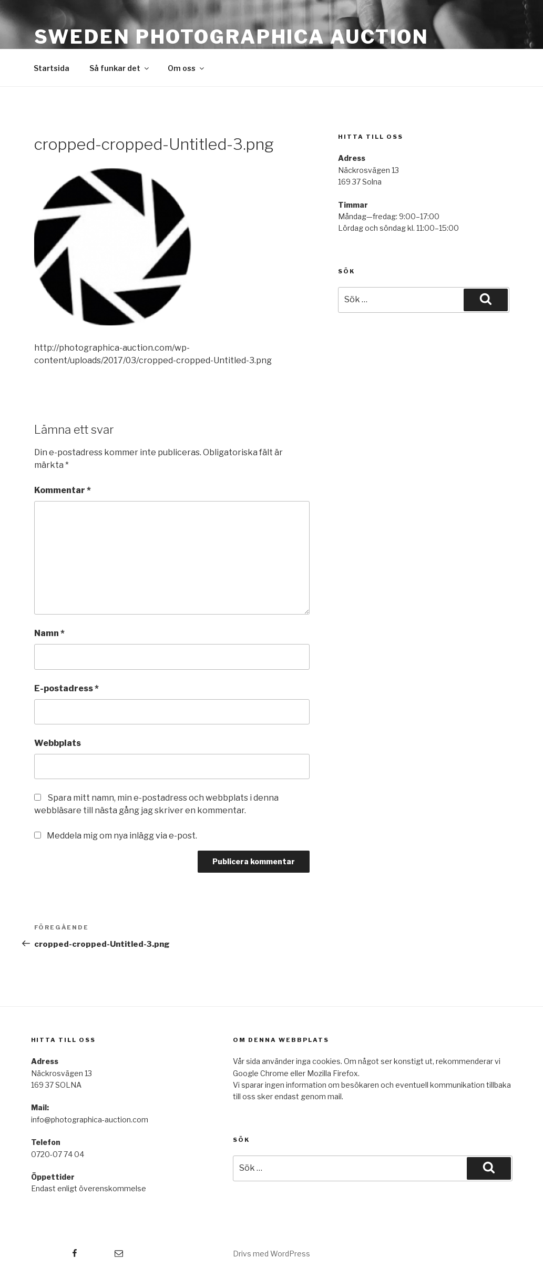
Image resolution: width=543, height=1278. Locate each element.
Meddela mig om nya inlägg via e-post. (122, 836)
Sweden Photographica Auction (231, 36)
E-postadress (66, 688)
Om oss (187, 68)
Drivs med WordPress (271, 1253)
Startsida (51, 68)
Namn (49, 633)
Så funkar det (119, 68)
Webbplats (57, 743)
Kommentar (62, 490)
